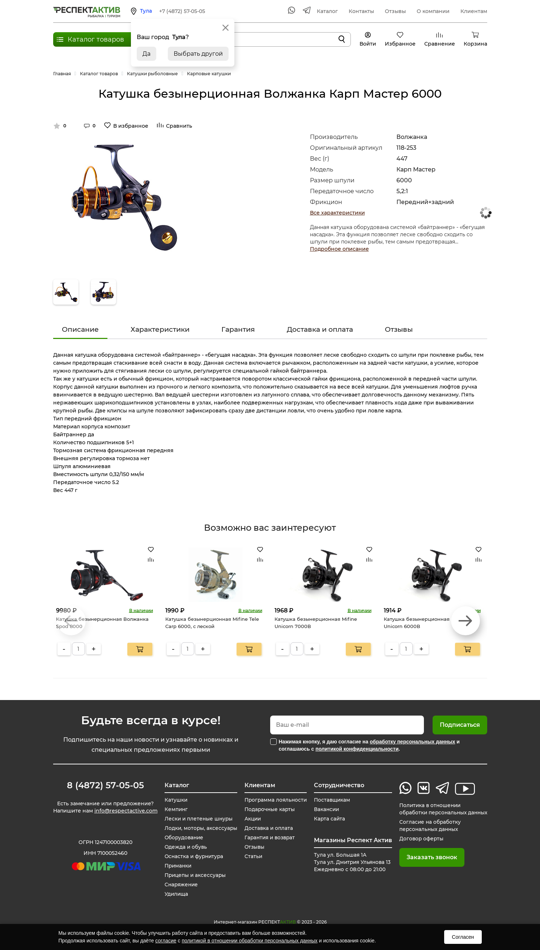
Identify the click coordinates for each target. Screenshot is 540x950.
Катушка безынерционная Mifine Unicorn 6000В (425, 622)
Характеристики (160, 329)
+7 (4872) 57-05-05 (182, 11)
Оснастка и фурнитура (193, 856)
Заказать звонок (428, 857)
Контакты (361, 11)
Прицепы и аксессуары (194, 875)
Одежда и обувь (184, 847)
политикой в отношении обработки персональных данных (249, 940)
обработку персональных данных (412, 742)
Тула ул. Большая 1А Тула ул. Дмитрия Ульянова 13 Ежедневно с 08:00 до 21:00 (351, 862)
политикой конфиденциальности (357, 749)
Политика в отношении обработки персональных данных (441, 809)
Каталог (327, 11)
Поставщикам (329, 800)
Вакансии (324, 809)
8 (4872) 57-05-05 (105, 785)
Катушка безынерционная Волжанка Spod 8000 (102, 622)
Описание (80, 329)
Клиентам (473, 11)
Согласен (463, 937)
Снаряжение (180, 884)
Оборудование (183, 837)
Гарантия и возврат (268, 837)
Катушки (174, 800)
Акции (250, 818)
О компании (433, 11)
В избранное (130, 126)
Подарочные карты (268, 809)
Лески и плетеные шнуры (198, 818)
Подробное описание (339, 249)
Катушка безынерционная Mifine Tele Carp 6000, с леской (212, 622)
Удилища (175, 894)
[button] (465, 620)
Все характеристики (337, 212)
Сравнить (179, 126)
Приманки (177, 865)
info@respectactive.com (126, 811)
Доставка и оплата (320, 329)
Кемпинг (175, 809)
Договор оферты (418, 838)
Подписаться (460, 724)
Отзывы (395, 11)
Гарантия (238, 329)
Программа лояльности (274, 800)
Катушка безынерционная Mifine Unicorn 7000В (316, 622)
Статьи (251, 856)
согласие (165, 940)
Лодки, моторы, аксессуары (200, 828)
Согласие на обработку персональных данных (427, 825)
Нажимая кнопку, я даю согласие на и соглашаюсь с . (369, 745)
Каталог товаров (96, 39)
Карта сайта (327, 818)
